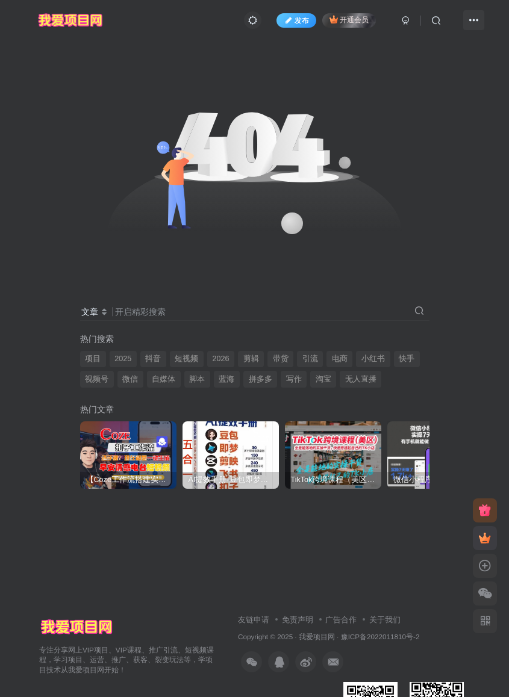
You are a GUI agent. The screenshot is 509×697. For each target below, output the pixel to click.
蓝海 (226, 379)
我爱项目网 (317, 636)
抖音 (153, 359)
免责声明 (297, 619)
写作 (294, 379)
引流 (310, 359)
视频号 (96, 379)
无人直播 (360, 379)
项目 (93, 359)
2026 (220, 359)
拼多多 (260, 379)
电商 (340, 359)
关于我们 (385, 619)
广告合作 (341, 619)
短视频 (186, 359)
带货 (281, 359)
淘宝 (323, 379)
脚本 (197, 379)
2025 (122, 359)
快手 (406, 359)
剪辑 (251, 359)
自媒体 (163, 379)
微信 (130, 379)
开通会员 (349, 19)
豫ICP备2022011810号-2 (380, 636)
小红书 (373, 359)
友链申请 (253, 619)
